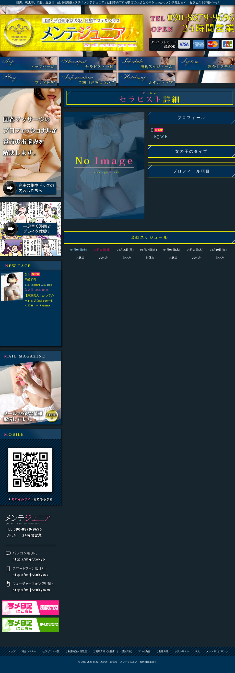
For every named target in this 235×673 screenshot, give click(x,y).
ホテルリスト (146, 79)
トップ (28, 63)
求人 (197, 651)
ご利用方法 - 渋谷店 (104, 651)
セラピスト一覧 (87, 63)
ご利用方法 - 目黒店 (76, 651)
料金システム (206, 63)
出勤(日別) (146, 63)
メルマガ (211, 651)
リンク (224, 651)
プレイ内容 (28, 79)
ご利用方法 (87, 79)
